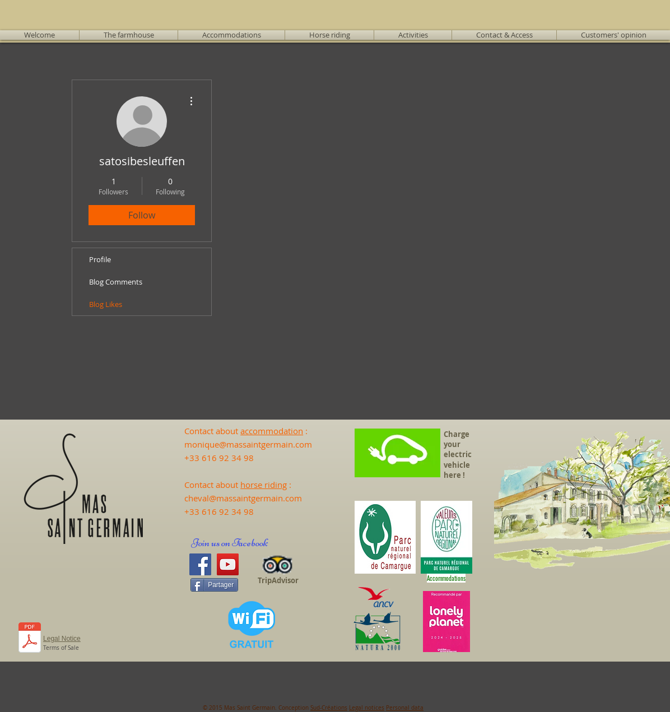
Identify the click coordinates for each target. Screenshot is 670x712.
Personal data (405, 707)
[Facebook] (200, 564)
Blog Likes (105, 304)
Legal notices (366, 707)
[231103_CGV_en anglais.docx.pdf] (29, 638)
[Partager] (214, 585)
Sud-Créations (328, 707)
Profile (100, 259)
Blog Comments (115, 282)
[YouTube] (228, 564)
